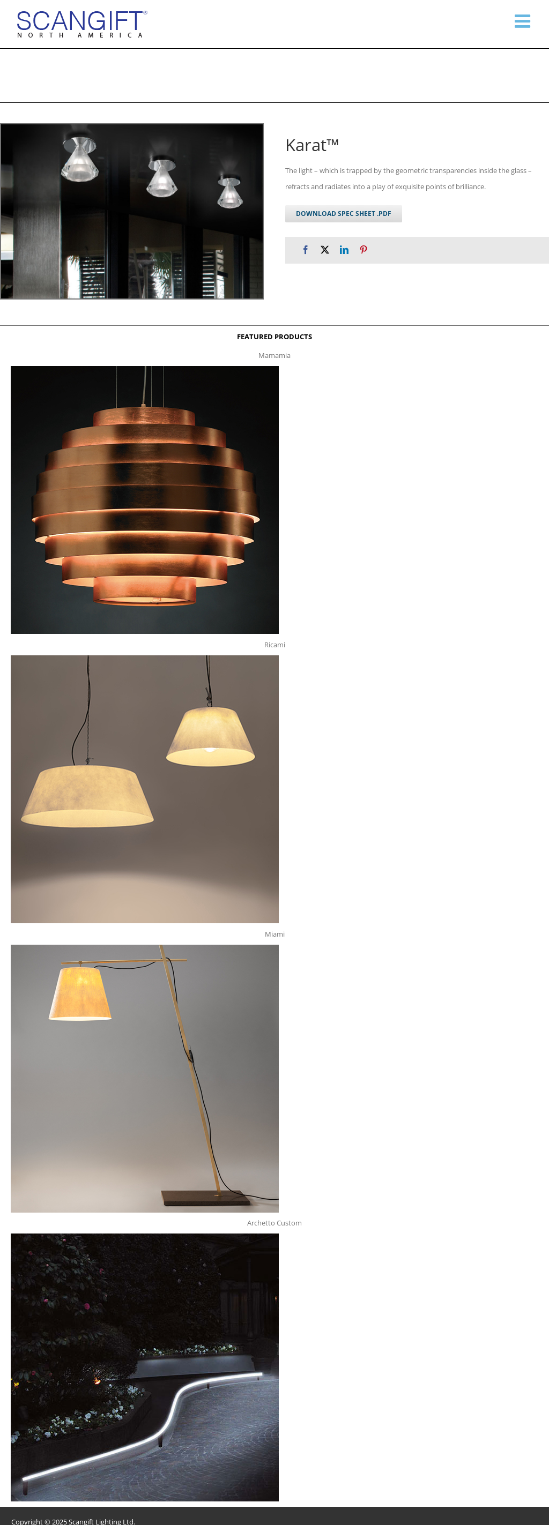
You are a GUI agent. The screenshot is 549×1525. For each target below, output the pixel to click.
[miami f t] (145, 948)
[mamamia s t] (145, 369)
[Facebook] (305, 250)
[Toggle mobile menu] (524, 21)
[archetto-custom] (145, 1237)
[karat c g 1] (132, 211)
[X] (325, 250)
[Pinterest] (363, 250)
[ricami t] (145, 658)
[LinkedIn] (344, 250)
